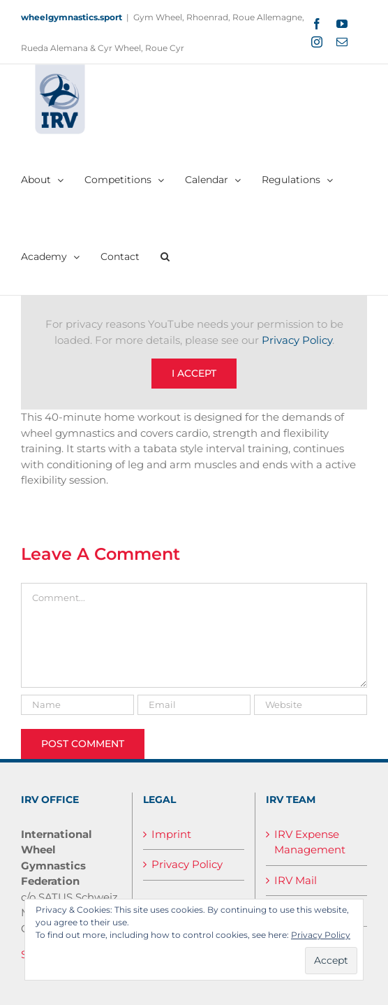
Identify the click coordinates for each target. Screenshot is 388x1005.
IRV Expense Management (309, 842)
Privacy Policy (297, 340)
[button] (165, 256)
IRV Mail (295, 880)
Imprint (171, 834)
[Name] (77, 705)
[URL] (310, 705)
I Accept (194, 373)
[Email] (194, 705)
